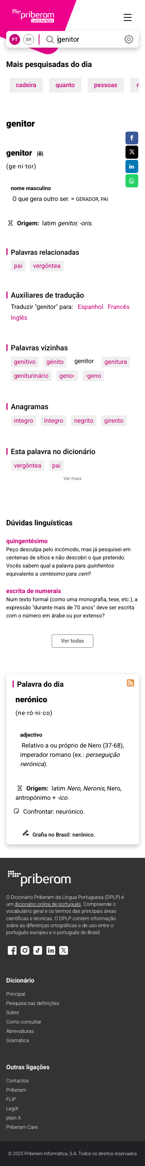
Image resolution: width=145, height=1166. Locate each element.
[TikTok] (38, 954)
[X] (64, 954)
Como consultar (23, 1022)
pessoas (105, 85)
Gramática (17, 1041)
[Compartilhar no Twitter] (131, 152)
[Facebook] (12, 954)
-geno (93, 375)
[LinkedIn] (50, 954)
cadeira (26, 85)
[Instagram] (25, 954)
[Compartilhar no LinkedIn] (131, 166)
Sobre (12, 1013)
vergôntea (47, 265)
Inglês (19, 317)
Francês (119, 306)
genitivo (25, 361)
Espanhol (90, 306)
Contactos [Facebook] (17, 1081)
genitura (115, 361)
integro (23, 420)
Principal (15, 994)
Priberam (16, 1090)
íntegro (53, 420)
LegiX (12, 1109)
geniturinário (31, 375)
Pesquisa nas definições (32, 1004)
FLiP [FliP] (11, 1100)
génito (54, 361)
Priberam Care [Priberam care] (22, 1127)
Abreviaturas (20, 1031)
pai (18, 265)
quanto (65, 85)
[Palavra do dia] (130, 683)
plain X (13, 1118)
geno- (67, 375)
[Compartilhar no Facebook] (131, 138)
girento (114, 420)
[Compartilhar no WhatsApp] (131, 180)
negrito (84, 420)
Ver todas (72, 641)
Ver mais (72, 478)
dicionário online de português (48, 904)
